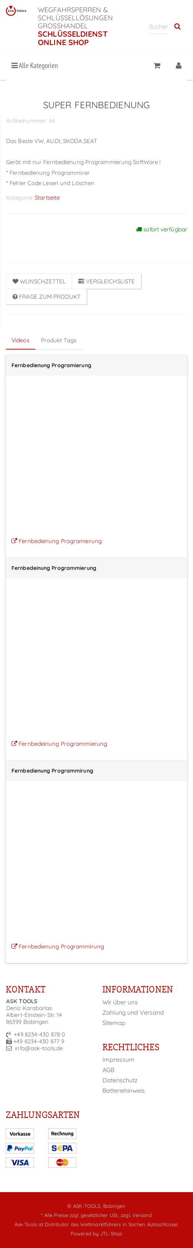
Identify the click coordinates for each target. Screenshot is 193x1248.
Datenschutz (120, 1080)
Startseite (47, 197)
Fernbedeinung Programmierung (59, 743)
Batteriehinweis (123, 1090)
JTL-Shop (111, 1233)
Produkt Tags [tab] (58, 340)
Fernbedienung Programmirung (57, 946)
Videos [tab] (20, 340)
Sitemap (114, 1023)
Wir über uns (120, 1002)
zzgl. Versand (136, 1215)
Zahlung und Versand (133, 1012)
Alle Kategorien (34, 65)
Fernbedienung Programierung (56, 541)
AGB (108, 1070)
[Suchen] (158, 26)
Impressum (118, 1059)
